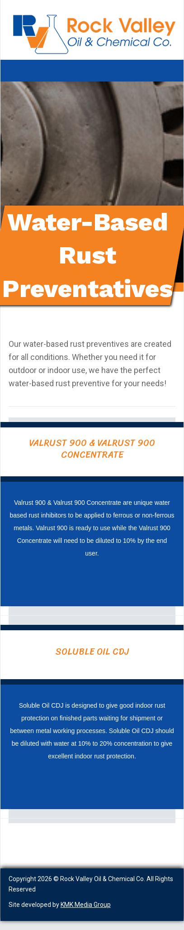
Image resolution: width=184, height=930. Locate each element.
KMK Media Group (86, 904)
